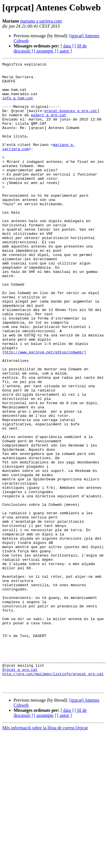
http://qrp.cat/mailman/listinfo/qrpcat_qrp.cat (53, 796)
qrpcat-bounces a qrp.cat (70, 120)
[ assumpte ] (45, 51)
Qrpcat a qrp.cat (20, 791)
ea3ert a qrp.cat (48, 125)
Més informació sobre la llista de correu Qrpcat (45, 853)
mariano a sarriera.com (41, 21)
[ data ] (67, 45)
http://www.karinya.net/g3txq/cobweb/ (44, 410)
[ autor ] (64, 51)
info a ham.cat (17, 105)
